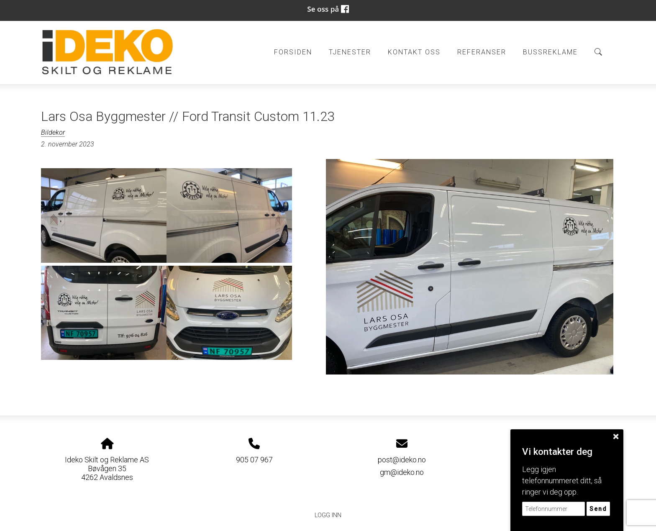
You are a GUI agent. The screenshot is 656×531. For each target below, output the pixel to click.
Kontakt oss (414, 52)
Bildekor (53, 132)
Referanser (481, 52)
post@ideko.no (402, 459)
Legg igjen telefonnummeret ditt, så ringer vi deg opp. (562, 480)
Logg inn (328, 515)
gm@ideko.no (402, 472)
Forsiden (293, 52)
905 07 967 (254, 459)
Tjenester (350, 52)
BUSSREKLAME (550, 52)
